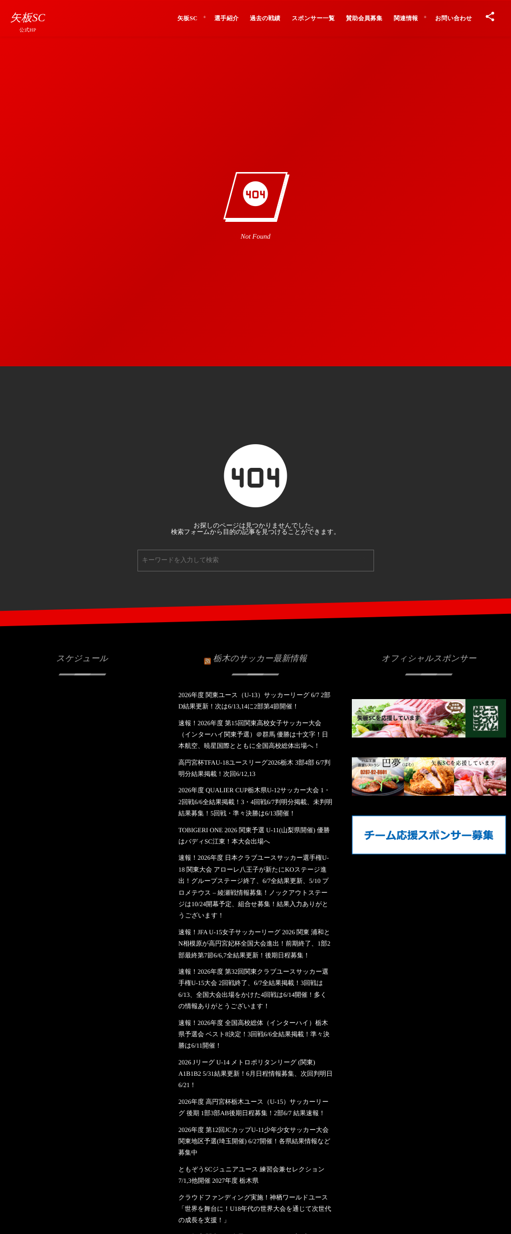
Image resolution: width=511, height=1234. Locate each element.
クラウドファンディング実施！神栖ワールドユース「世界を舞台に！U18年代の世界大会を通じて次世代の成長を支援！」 (254, 1209)
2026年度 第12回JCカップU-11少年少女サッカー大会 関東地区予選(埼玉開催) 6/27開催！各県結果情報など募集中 (254, 1141)
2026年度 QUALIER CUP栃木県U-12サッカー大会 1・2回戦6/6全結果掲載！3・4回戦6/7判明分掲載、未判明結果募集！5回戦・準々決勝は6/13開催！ (255, 801)
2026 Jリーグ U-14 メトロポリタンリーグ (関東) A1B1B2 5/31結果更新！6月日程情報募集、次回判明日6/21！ (255, 1073)
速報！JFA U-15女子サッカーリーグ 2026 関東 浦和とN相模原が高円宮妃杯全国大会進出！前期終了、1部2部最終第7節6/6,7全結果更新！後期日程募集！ (254, 943)
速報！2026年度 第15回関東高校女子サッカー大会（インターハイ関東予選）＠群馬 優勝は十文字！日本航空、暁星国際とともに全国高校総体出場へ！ (253, 734)
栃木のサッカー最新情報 (260, 652)
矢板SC (27, 17)
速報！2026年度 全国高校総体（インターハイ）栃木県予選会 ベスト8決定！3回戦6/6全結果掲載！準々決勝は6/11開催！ (254, 1034)
